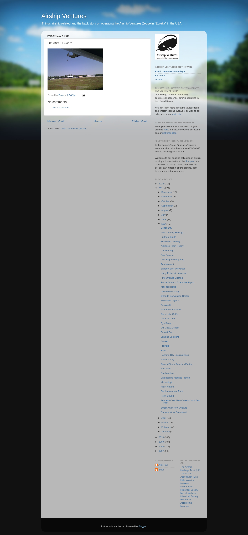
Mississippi (166, 382)
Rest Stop (166, 368)
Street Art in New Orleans (174, 407)
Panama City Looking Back (175, 355)
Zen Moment (167, 264)
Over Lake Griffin (169, 314)
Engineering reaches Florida (175, 377)
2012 (161, 183)
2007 (161, 451)
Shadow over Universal (173, 268)
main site (177, 114)
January (165, 431)
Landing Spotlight (170, 337)
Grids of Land (168, 318)
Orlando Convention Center (175, 296)
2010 (161, 437)
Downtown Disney (170, 291)
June (164, 219)
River (163, 350)
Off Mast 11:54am (170, 327)
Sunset (164, 341)
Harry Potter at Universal (173, 273)
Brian (161, 469)
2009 (161, 441)
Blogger (142, 526)
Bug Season (167, 255)
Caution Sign (167, 250)
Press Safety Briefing (172, 232)
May (163, 224)
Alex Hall (163, 465)
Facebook (160, 75)
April (164, 418)
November (167, 196)
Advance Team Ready (172, 246)
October (165, 201)
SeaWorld (166, 305)
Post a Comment (60, 107)
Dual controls (167, 373)
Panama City (167, 359)
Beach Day (166, 228)
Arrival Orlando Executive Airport (177, 282)
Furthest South (168, 237)
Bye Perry (166, 323)
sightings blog (169, 133)
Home (98, 121)
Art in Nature (167, 386)
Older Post (139, 121)
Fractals (165, 346)
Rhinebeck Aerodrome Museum (186, 502)
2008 (161, 446)
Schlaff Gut (166, 332)
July (163, 215)
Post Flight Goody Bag (172, 259)
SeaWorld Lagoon (170, 300)
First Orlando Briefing (172, 278)
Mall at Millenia (168, 287)
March (164, 422)
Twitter (158, 79)
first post (190, 161)
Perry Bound (167, 396)
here (166, 129)
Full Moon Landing (170, 241)
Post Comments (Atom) (74, 128)
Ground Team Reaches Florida (177, 364)
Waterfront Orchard (171, 309)
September (167, 205)
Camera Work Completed (174, 412)
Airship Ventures (63, 15)
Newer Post (55, 121)
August (165, 210)
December (167, 192)
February (166, 427)
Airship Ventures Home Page (170, 71)
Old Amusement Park (172, 391)
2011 (161, 188)
